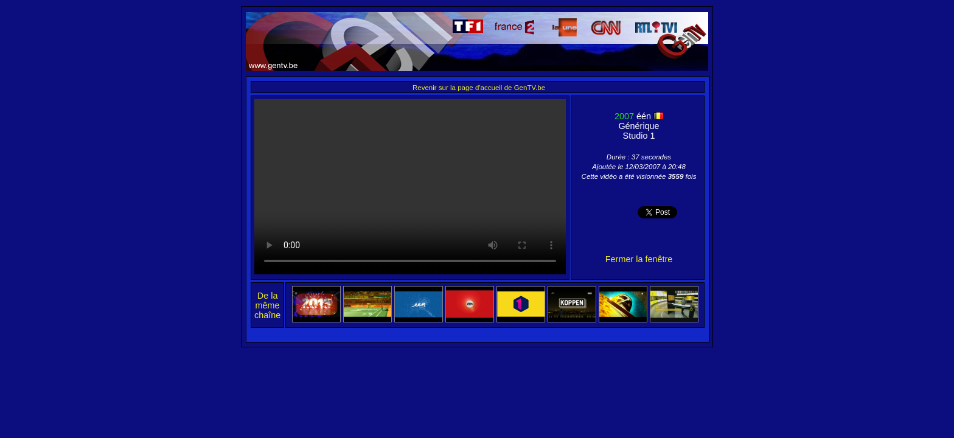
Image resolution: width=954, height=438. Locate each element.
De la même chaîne (267, 305)
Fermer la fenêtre (638, 259)
